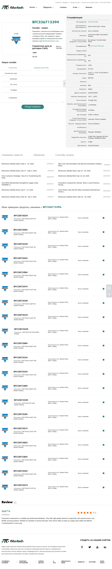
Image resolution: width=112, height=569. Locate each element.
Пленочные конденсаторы (90, 2)
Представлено (33, 107)
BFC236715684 (20, 343)
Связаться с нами (66, 562)
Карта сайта (102, 562)
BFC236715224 (20, 258)
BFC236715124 (20, 357)
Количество (13, 68)
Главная (58, 2)
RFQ (103, 218)
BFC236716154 (21, 244)
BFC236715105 (21, 400)
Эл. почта (13, 84)
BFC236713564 (20, 272)
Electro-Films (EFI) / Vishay (96, 26)
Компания (13, 79)
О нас (75, 7)
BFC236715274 (20, 428)
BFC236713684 (20, 386)
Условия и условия (5, 562)
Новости (81, 562)
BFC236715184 (20, 414)
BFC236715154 (20, 372)
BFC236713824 (20, 457)
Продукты (65, 2)
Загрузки (92, 562)
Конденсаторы (75, 2)
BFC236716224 (21, 216)
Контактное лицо (11, 73)
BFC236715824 (20, 443)
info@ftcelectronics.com (50, 41)
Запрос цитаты (41, 562)
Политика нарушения (23, 562)
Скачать (63, 7)
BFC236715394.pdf (97, 46)
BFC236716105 (21, 329)
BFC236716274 (21, 485)
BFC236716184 (21, 301)
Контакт (89, 7)
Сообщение (13, 98)
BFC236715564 (20, 230)
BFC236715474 (20, 286)
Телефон (14, 90)
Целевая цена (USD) (41, 68)
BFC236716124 (21, 315)
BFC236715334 (20, 471)
